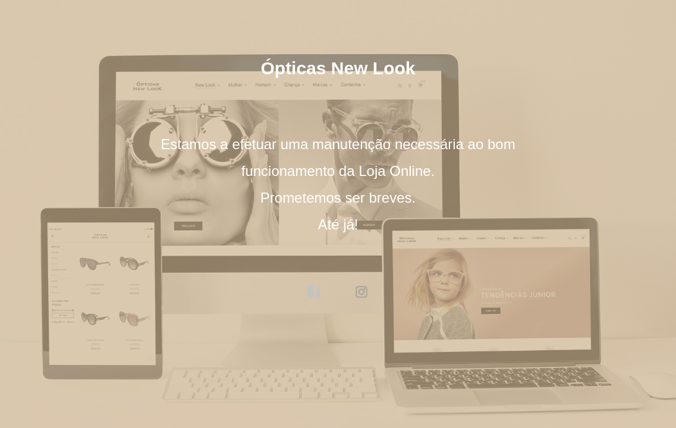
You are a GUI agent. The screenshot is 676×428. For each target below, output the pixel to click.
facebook (313, 291)
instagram (362, 291)
